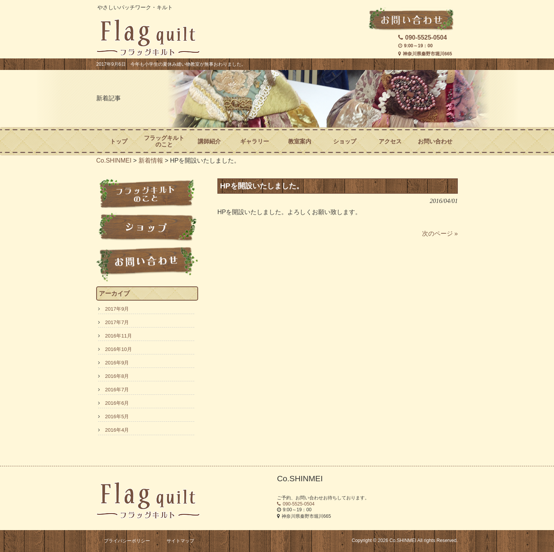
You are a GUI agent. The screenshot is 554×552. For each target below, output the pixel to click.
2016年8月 (117, 376)
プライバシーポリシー (127, 541)
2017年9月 (117, 309)
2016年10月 (118, 349)
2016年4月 (117, 430)
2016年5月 (117, 416)
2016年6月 (117, 403)
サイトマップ (180, 541)
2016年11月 (118, 336)
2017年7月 (117, 322)
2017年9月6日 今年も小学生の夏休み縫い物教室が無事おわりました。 (171, 64)
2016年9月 (117, 363)
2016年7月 (117, 389)
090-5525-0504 (422, 37)
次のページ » (440, 233)
